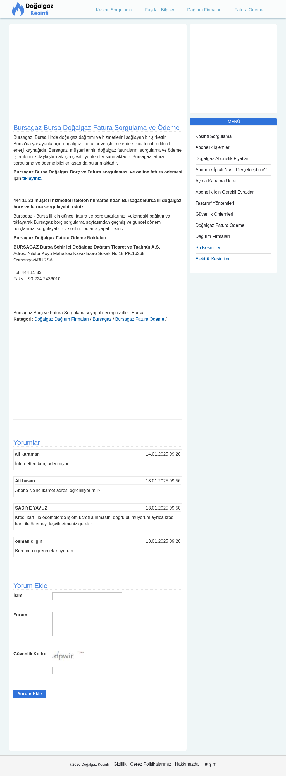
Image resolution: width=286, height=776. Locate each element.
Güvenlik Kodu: (29, 653)
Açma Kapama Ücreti (217, 180)
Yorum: (21, 614)
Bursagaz (102, 319)
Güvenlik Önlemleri (214, 214)
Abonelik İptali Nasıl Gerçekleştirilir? (231, 169)
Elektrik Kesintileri (213, 258)
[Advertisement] (97, 66)
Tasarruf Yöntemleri (215, 203)
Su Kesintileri (208, 247)
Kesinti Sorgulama (114, 10)
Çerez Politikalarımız (150, 764)
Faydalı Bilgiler (159, 10)
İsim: (18, 595)
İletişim (209, 764)
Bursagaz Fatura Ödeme (139, 319)
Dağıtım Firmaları (204, 10)
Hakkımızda (187, 764)
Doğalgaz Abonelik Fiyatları (223, 158)
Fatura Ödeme (249, 10)
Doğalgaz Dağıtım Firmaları (61, 319)
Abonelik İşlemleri (213, 147)
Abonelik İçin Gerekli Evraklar (225, 192)
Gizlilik (119, 764)
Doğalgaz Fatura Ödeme (220, 225)
